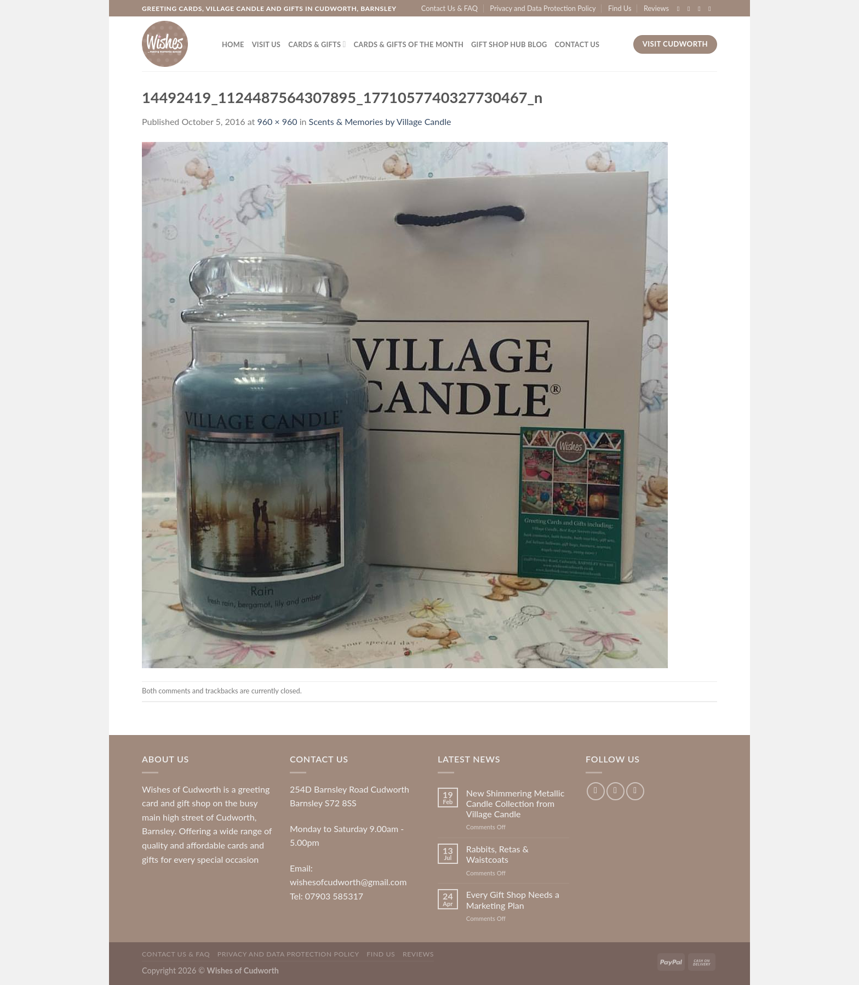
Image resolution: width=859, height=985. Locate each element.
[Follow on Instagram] (691, 9)
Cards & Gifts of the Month (408, 44)
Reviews (656, 8)
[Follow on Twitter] (701, 9)
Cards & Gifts (317, 44)
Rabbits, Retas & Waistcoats (497, 854)
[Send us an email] (711, 9)
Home (233, 44)
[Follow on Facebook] (680, 9)
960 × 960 (277, 121)
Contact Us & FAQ (449, 8)
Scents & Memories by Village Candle (380, 121)
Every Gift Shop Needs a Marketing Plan (512, 899)
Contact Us (577, 44)
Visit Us (266, 44)
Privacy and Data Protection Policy (542, 8)
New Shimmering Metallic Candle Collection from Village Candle (515, 803)
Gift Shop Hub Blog (509, 44)
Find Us (620, 8)
